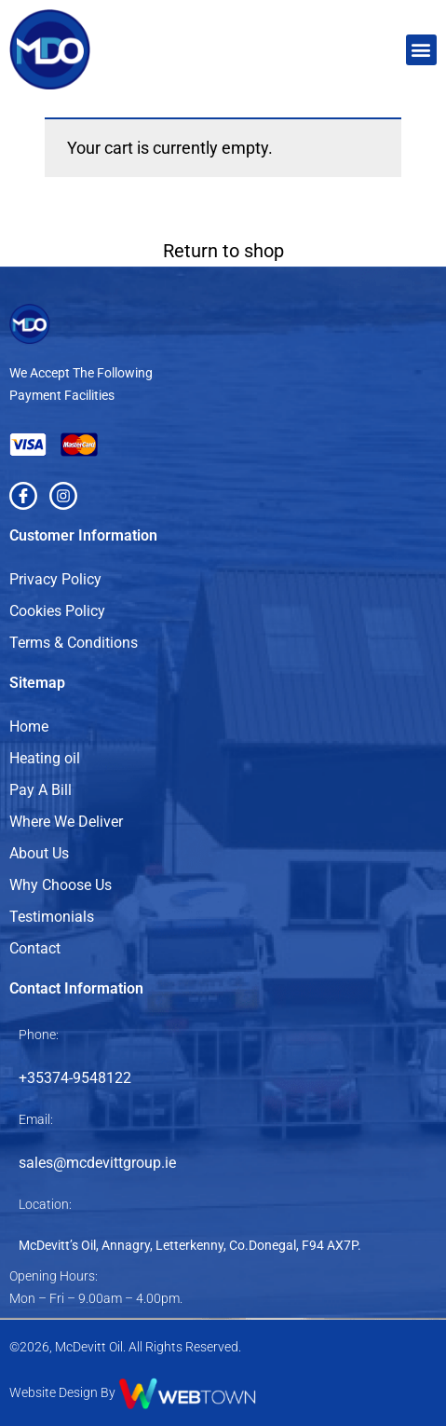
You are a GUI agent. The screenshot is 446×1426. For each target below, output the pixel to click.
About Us (39, 853)
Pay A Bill (40, 790)
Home (28, 726)
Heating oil (44, 758)
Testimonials (51, 917)
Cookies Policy (57, 611)
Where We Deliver (66, 821)
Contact (35, 948)
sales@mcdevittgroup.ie (97, 1163)
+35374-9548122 (75, 1078)
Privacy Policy (55, 579)
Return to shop (223, 251)
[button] (421, 49)
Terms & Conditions (73, 642)
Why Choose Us (60, 885)
